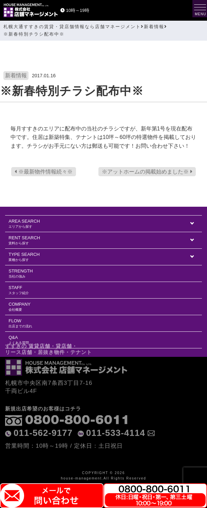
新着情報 (16, 75)
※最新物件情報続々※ (43, 172)
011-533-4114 (115, 420)
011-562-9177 (43, 420)
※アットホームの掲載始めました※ (147, 172)
